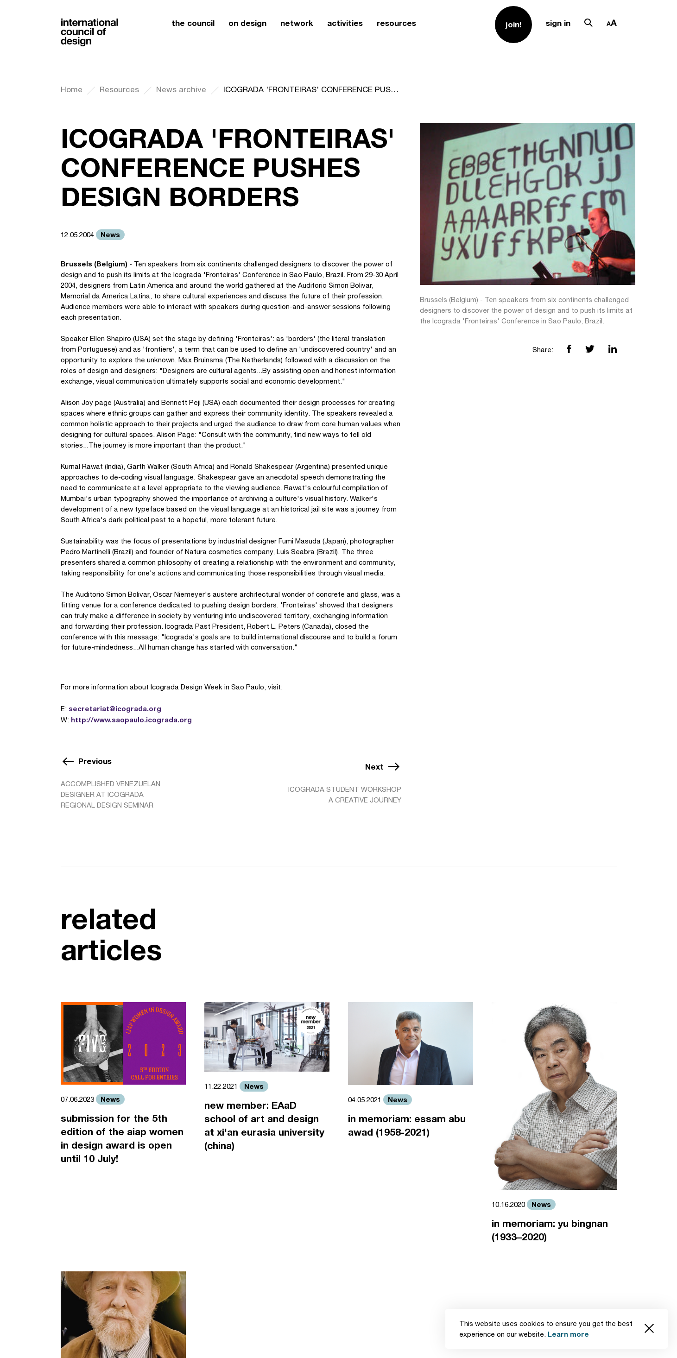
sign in (558, 23)
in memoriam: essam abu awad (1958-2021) (407, 1125)
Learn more (568, 1334)
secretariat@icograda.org (115, 708)
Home (71, 89)
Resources (119, 89)
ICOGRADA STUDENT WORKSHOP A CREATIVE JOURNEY (344, 794)
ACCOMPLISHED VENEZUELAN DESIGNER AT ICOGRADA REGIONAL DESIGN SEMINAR (110, 794)
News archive (181, 89)
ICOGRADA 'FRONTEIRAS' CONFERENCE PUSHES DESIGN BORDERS (312, 89)
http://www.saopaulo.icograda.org (131, 719)
